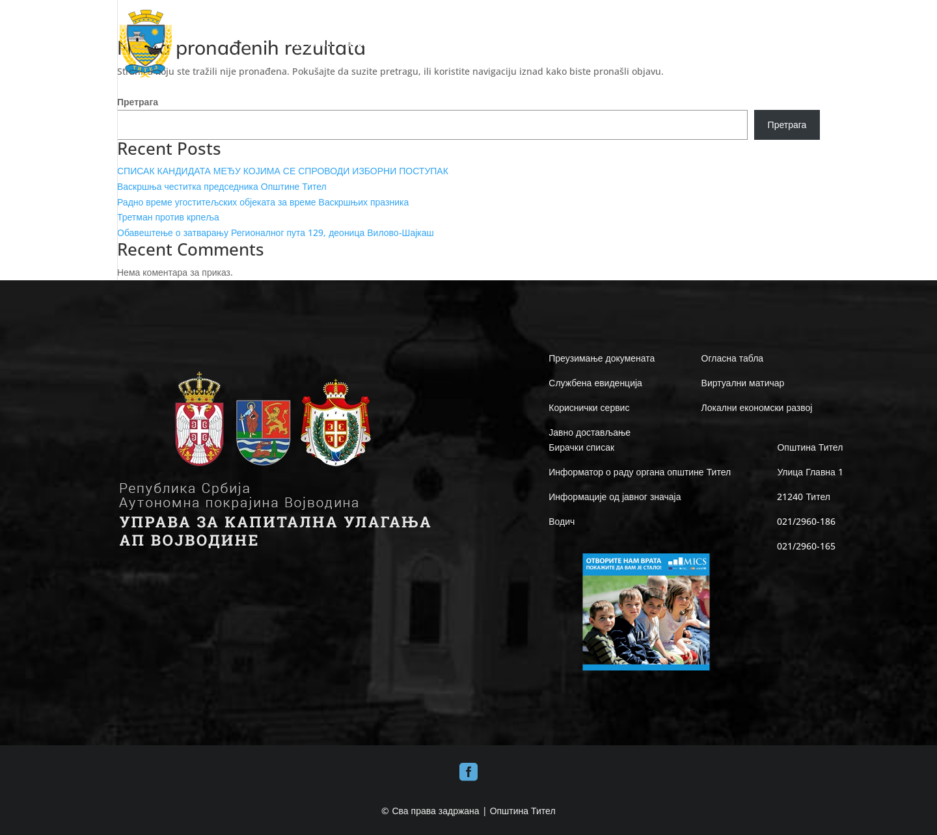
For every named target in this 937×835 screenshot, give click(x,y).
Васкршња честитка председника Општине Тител (222, 186)
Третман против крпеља (168, 217)
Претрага (137, 102)
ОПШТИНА (454, 44)
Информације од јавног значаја (615, 496)
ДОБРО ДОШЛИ (376, 44)
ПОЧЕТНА (312, 44)
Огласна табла (732, 358)
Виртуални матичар (743, 383)
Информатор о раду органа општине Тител (640, 472)
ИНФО (638, 44)
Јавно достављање (590, 432)
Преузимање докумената (602, 358)
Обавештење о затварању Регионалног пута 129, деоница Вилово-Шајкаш (275, 232)
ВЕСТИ (755, 44)
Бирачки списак (581, 447)
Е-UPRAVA (696, 44)
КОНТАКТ (801, 44)
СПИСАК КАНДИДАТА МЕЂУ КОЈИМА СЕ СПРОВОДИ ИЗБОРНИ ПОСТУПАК (282, 171)
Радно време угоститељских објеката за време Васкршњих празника (263, 202)
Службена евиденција (595, 383)
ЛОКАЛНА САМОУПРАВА (550, 44)
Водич (562, 521)
